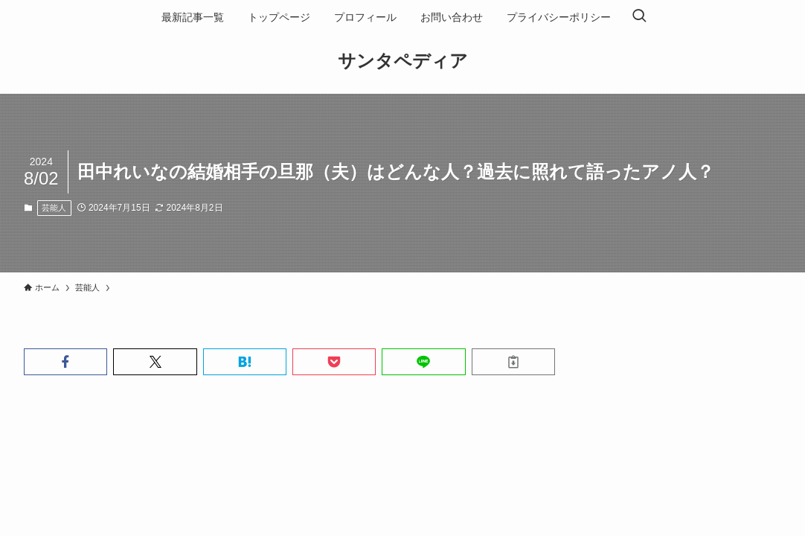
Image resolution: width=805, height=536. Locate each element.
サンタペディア (403, 61)
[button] (65, 361)
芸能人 (54, 207)
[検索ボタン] (639, 17)
